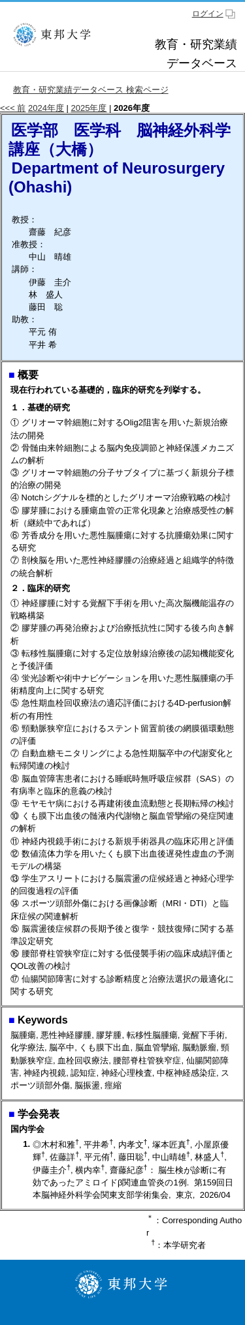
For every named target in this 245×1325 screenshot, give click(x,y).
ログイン (207, 13)
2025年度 (89, 108)
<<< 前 (12, 108)
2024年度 (46, 108)
